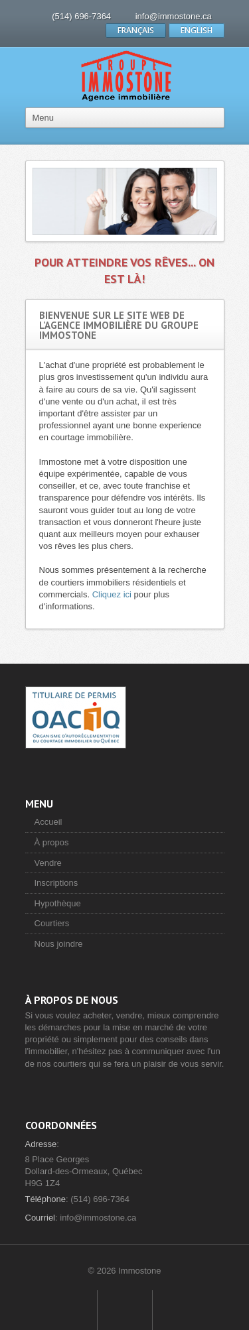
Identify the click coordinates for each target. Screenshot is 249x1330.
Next (204, 201)
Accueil (48, 822)
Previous (46, 201)
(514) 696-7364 (81, 16)
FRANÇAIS (136, 30)
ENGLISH (196, 30)
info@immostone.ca (173, 16)
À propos (52, 842)
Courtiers (52, 923)
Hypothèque (58, 903)
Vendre (48, 863)
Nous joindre (59, 944)
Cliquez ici (111, 594)
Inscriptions (56, 883)
